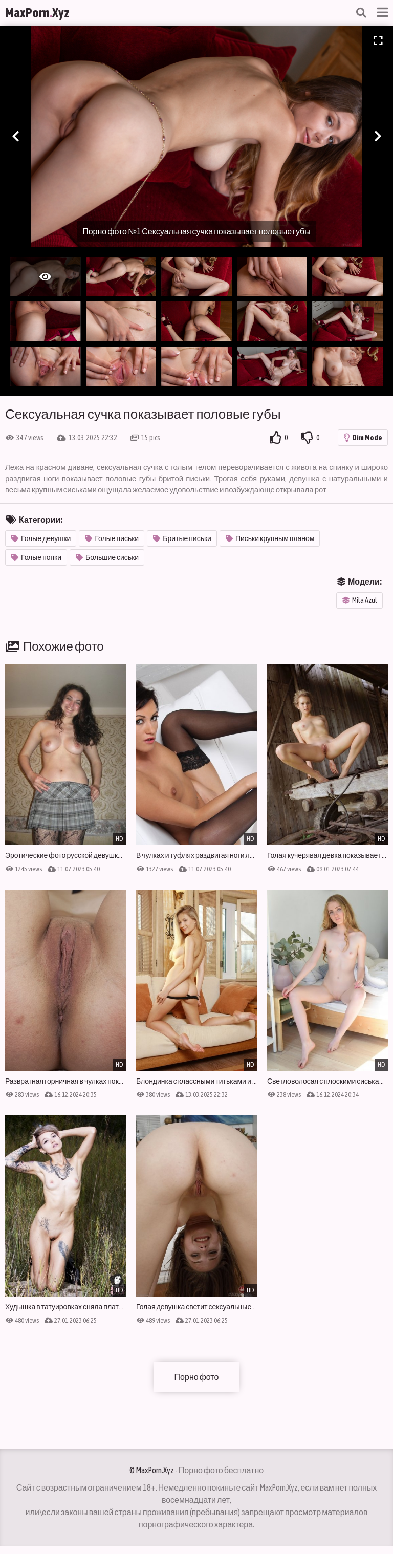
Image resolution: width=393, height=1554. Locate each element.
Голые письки (112, 538)
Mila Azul (359, 600)
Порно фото (196, 1377)
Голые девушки (41, 538)
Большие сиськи (107, 557)
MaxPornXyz (37, 12)
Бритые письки (182, 538)
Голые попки (36, 557)
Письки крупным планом (270, 538)
